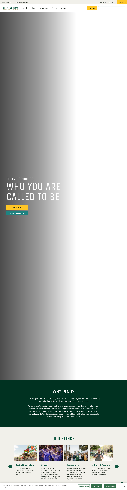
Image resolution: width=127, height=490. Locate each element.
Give (16, 2)
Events (7, 2)
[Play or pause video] (119, 375)
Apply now (92, 8)
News (3, 2)
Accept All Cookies (110, 486)
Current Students (23, 2)
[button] (10, 466)
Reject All (96, 486)
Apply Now (17, 207)
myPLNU (112, 2)
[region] (63, 486)
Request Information (17, 213)
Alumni (12, 2)
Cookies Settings (84, 486)
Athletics (103, 2)
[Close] (124, 486)
